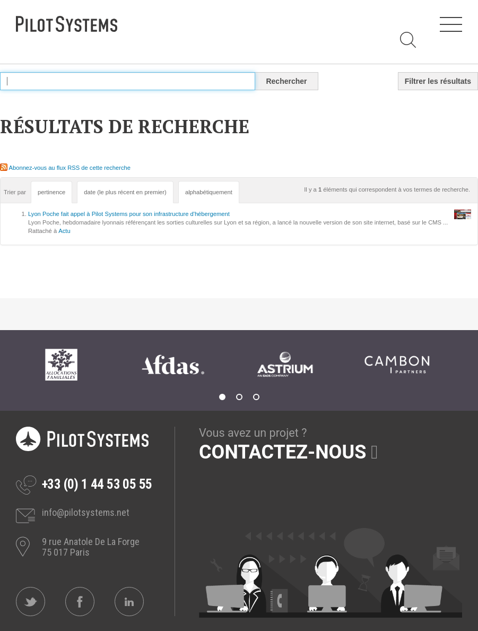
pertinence (51, 192)
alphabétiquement (208, 192)
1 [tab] (222, 397)
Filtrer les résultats (438, 81)
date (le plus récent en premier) (125, 192)
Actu (64, 231)
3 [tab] (256, 397)
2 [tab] (239, 397)
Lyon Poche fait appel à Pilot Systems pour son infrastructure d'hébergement (129, 214)
